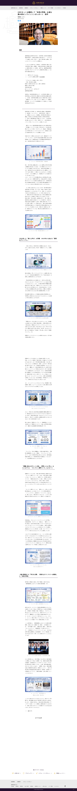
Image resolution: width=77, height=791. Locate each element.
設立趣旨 (12, 786)
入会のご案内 (27, 786)
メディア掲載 (50, 7)
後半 (29, 710)
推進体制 (17, 786)
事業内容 (21, 786)
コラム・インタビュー (34, 7)
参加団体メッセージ (38, 786)
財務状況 (31, 786)
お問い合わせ (45, 786)
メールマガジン (58, 7)
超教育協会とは (14, 7)
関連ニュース (43, 7)
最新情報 (21, 7)
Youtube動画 (42, 76)
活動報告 (26, 7)
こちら (36, 75)
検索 (64, 7)
